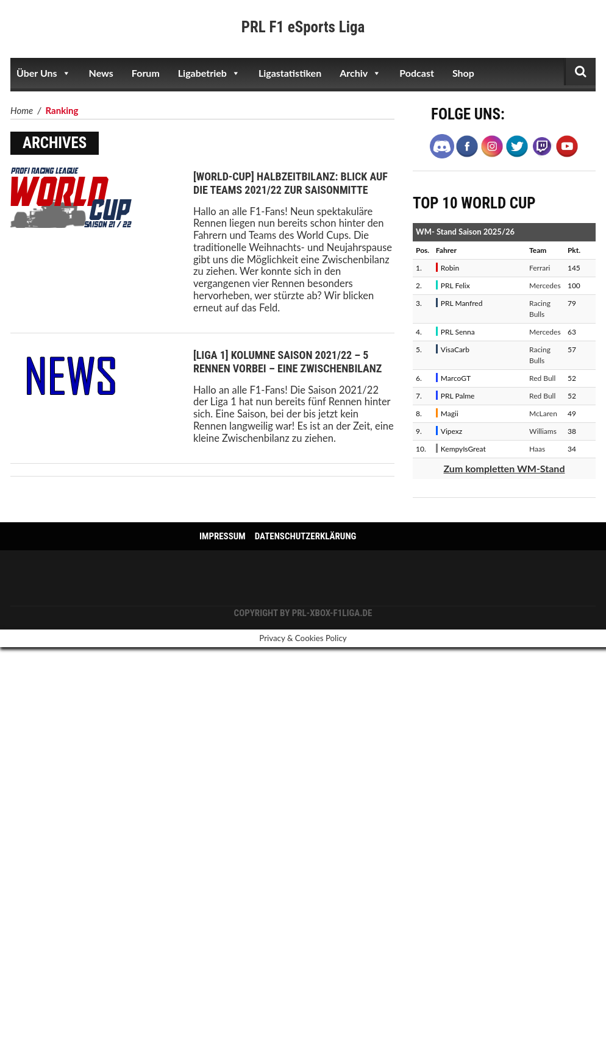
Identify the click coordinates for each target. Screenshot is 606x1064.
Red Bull (542, 378)
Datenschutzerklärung (306, 536)
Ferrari (539, 267)
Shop (463, 73)
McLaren (543, 413)
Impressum (222, 536)
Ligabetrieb (209, 73)
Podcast (416, 73)
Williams (543, 431)
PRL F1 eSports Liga (303, 27)
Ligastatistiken (289, 73)
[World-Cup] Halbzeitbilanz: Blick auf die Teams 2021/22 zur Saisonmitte (290, 183)
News (101, 73)
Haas (537, 448)
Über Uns (43, 73)
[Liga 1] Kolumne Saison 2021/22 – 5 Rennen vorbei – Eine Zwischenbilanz (287, 362)
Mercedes (545, 285)
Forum (146, 73)
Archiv (360, 73)
